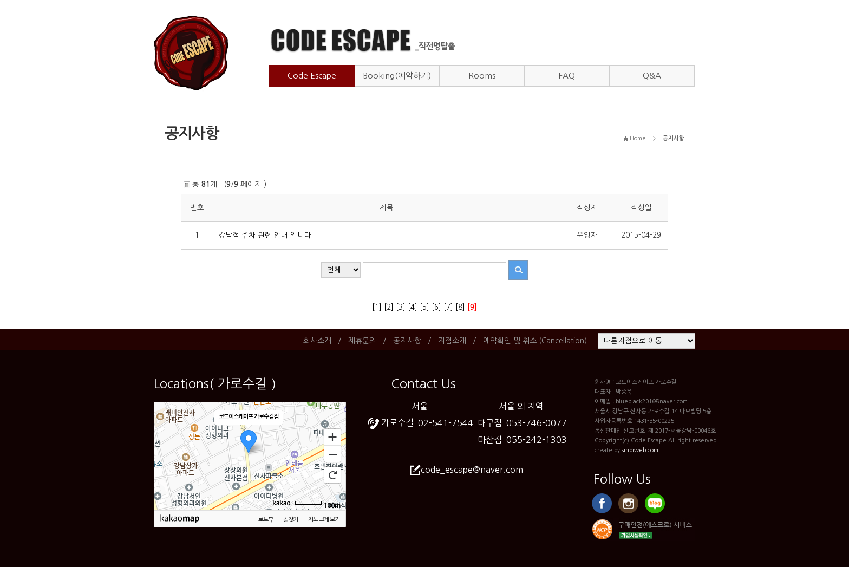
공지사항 (407, 340)
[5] (424, 307)
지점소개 (452, 340)
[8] (460, 307)
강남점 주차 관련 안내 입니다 (264, 235)
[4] (412, 307)
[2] (389, 307)
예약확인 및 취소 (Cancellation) (535, 340)
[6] (436, 307)
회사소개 (317, 340)
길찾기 (290, 520)
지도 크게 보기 (323, 520)
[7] (448, 307)
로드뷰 (265, 520)
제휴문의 (362, 340)
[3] (401, 307)
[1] (377, 307)
